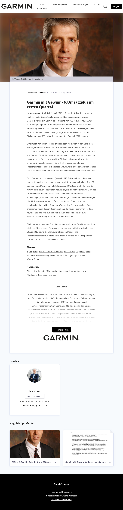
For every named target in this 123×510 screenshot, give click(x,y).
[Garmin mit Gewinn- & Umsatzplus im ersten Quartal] (88, 444)
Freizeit (42, 251)
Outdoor (38, 271)
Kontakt (98, 4)
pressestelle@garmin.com (35, 405)
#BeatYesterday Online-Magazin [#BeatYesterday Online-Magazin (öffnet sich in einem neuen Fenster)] (61, 495)
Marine (55, 271)
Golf (44, 271)
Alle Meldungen (41, 6)
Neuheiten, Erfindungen (63, 255)
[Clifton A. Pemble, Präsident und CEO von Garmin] (35, 444)
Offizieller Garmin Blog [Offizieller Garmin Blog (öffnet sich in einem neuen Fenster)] (61, 499)
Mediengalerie (60, 4)
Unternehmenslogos (46, 275)
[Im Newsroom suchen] (105, 6)
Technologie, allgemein (74, 251)
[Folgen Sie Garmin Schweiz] (116, 6)
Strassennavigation (67, 271)
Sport (29, 251)
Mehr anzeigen (61, 329)
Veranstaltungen (81, 4)
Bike (49, 271)
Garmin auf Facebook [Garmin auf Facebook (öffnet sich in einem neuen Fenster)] (62, 491)
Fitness (30, 271)
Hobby (35, 251)
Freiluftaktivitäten (54, 251)
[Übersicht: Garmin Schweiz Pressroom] (17, 6)
